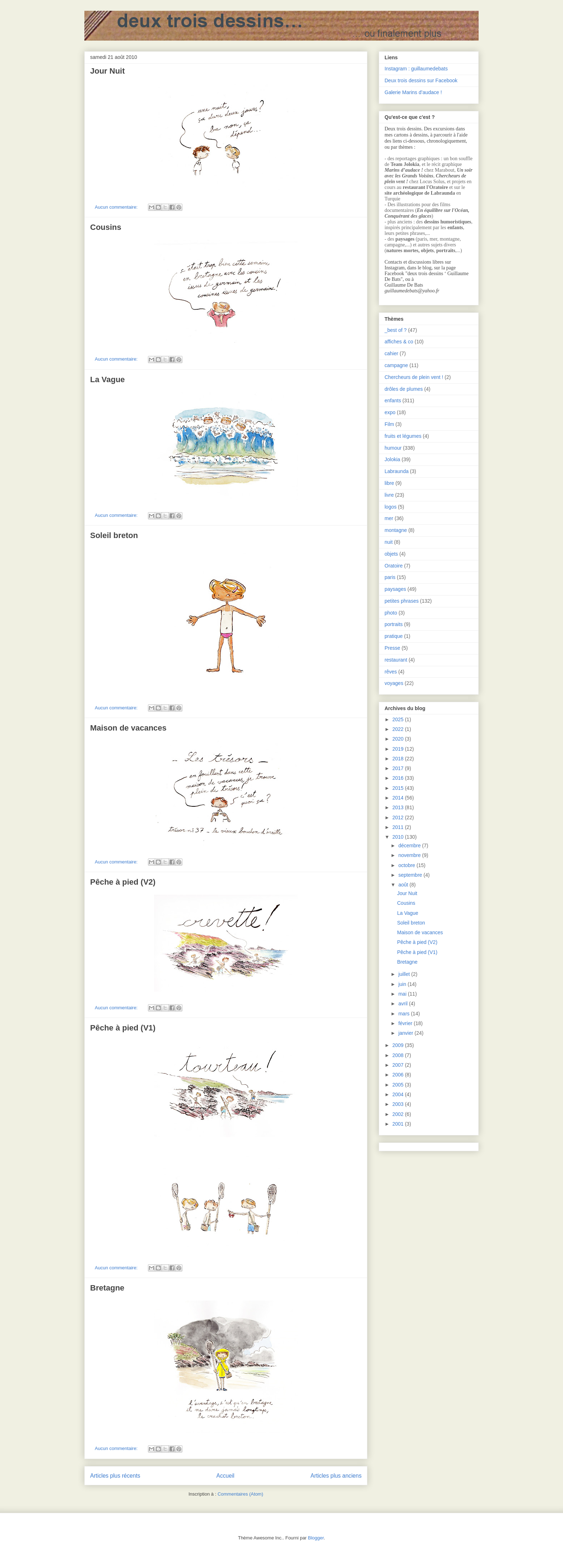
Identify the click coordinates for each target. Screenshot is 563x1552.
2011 (398, 827)
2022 (398, 729)
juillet (404, 974)
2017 (398, 768)
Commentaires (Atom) (240, 1494)
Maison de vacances (128, 727)
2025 (398, 719)
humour (393, 448)
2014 (398, 798)
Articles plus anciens (336, 1476)
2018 (398, 758)
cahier (391, 353)
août (403, 885)
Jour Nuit (107, 70)
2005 (398, 1085)
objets (391, 554)
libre (389, 483)
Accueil (225, 1476)
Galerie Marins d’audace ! (413, 92)
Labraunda (397, 471)
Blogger (316, 1538)
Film (389, 424)
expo (390, 412)
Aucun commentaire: (117, 207)
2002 (398, 1114)
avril (403, 1003)
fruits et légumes (403, 436)
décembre (410, 845)
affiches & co (399, 341)
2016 (398, 778)
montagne (396, 530)
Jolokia (392, 459)
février (406, 1023)
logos (390, 507)
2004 (398, 1094)
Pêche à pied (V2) (122, 881)
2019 (398, 749)
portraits (394, 624)
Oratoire (394, 566)
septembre (410, 875)
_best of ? (396, 330)
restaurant (396, 660)
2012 (398, 817)
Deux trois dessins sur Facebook (421, 80)
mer (389, 518)
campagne (396, 365)
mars (404, 1013)
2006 (398, 1075)
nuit (389, 542)
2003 (398, 1104)
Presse (392, 648)
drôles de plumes (404, 389)
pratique (394, 636)
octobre (407, 865)
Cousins (105, 227)
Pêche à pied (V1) (122, 1027)
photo (391, 613)
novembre (410, 855)
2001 (398, 1124)
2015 (398, 788)
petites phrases (402, 601)
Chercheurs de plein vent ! (414, 377)
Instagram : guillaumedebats (416, 68)
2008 (398, 1055)
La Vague (107, 379)
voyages (394, 683)
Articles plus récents (115, 1476)
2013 (398, 807)
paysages (395, 589)
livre (389, 495)
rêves (391, 672)
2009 (398, 1045)
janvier (406, 1033)
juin (403, 984)
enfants (393, 400)
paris (390, 577)
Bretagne (107, 1287)
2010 (398, 837)
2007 (398, 1065)
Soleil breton (114, 535)
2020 (398, 739)
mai (403, 994)
